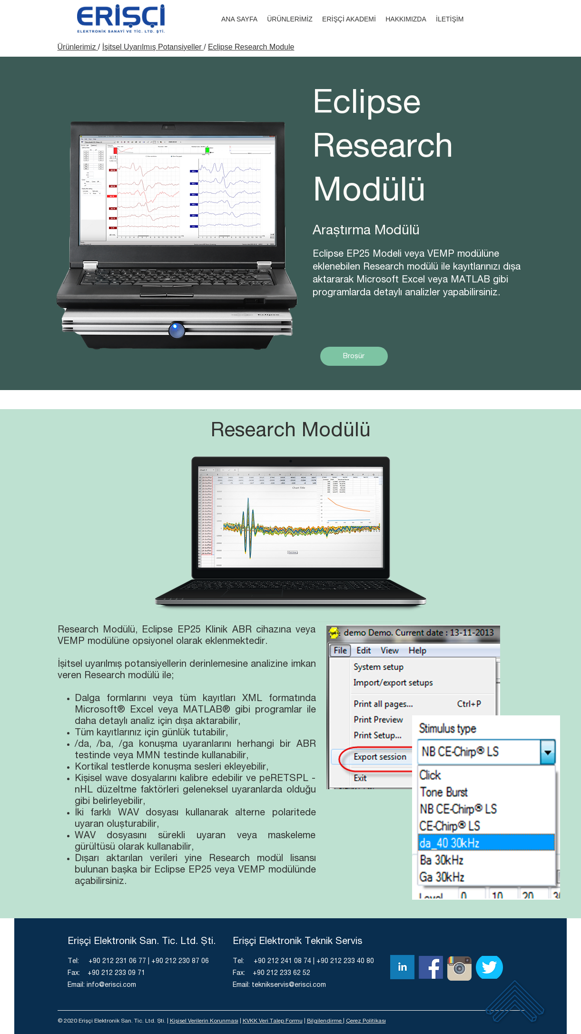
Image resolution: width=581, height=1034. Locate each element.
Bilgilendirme (325, 1021)
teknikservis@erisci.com (289, 985)
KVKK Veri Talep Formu (273, 1021)
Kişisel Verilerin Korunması (204, 1021)
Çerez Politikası (366, 1021)
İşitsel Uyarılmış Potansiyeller (153, 47)
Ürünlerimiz (78, 47)
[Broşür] (354, 356)
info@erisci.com (111, 985)
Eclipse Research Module (251, 47)
